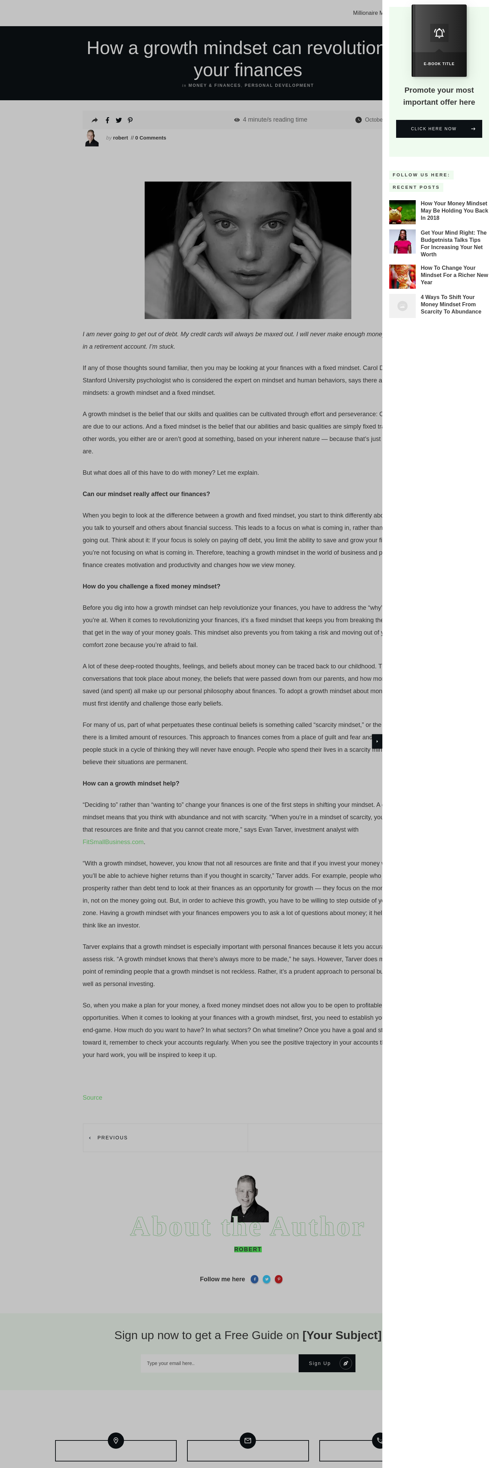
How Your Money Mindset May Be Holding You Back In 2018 (454, 202)
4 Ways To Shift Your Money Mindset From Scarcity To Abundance (451, 296)
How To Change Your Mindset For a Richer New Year (454, 266)
